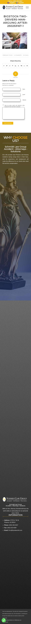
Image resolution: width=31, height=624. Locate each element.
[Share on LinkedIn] (15, 65)
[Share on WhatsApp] (9, 65)
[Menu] (26, 7)
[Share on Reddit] (24, 65)
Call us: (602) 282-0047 (15, 1)
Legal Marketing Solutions (7, 620)
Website (24, 99)
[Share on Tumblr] (18, 65)
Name (24, 90)
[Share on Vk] (21, 65)
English (11, 3)
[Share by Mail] (27, 65)
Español (20, 3)
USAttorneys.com (17, 620)
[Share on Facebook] (3, 65)
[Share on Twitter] (6, 65)
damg (26, 55)
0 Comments (18, 55)
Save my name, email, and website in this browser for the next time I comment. (15, 106)
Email (24, 95)
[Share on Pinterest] (12, 65)
